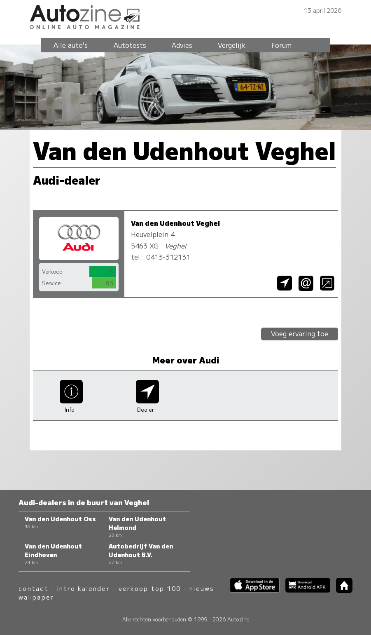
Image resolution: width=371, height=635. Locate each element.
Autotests (130, 45)
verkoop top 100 (150, 588)
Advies (182, 45)
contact (34, 588)
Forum (281, 45)
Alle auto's (71, 45)
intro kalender (83, 588)
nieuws (201, 588)
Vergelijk (232, 45)
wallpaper (36, 597)
